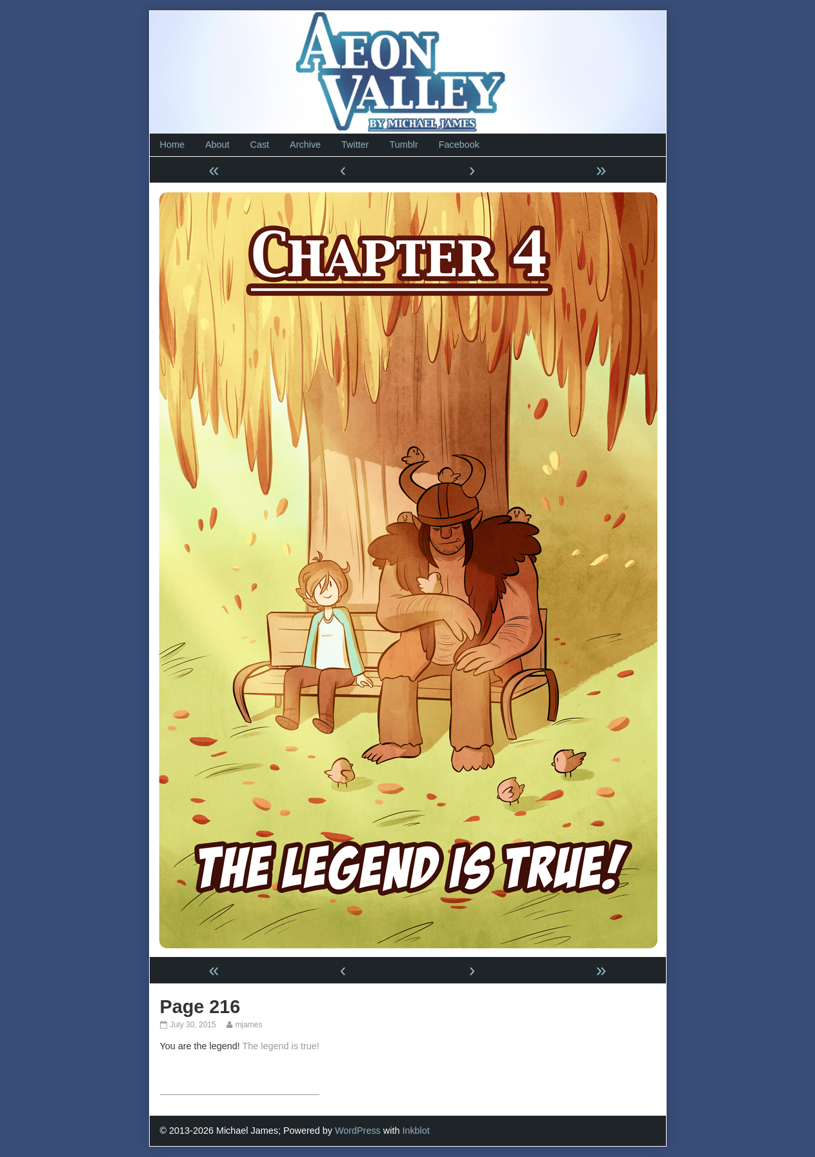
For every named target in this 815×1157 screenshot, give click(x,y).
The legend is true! (281, 1046)
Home (172, 144)
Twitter (354, 144)
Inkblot (415, 1130)
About (217, 144)
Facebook (459, 144)
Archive (305, 144)
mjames (248, 1024)
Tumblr (403, 144)
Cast (260, 144)
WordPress (358, 1130)
